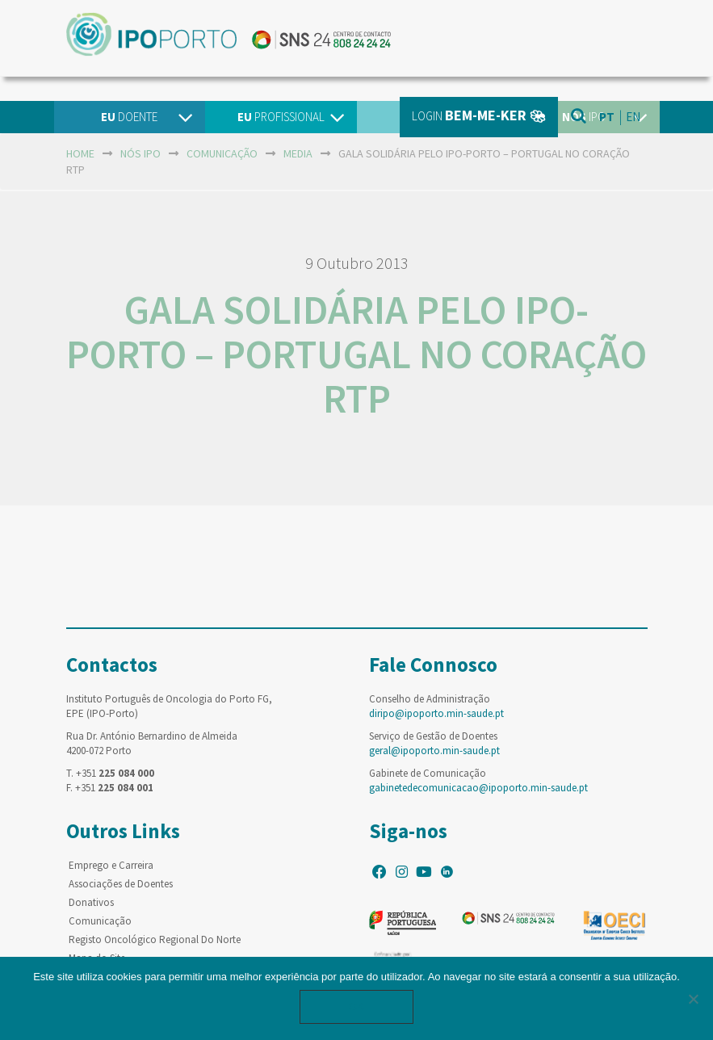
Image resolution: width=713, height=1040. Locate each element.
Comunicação (100, 921)
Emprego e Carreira (111, 865)
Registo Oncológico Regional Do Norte (155, 939)
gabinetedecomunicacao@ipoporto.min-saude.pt (478, 788)
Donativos (91, 902)
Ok (357, 1006)
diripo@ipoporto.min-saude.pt (436, 713)
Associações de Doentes (121, 884)
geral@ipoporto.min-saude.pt (434, 750)
